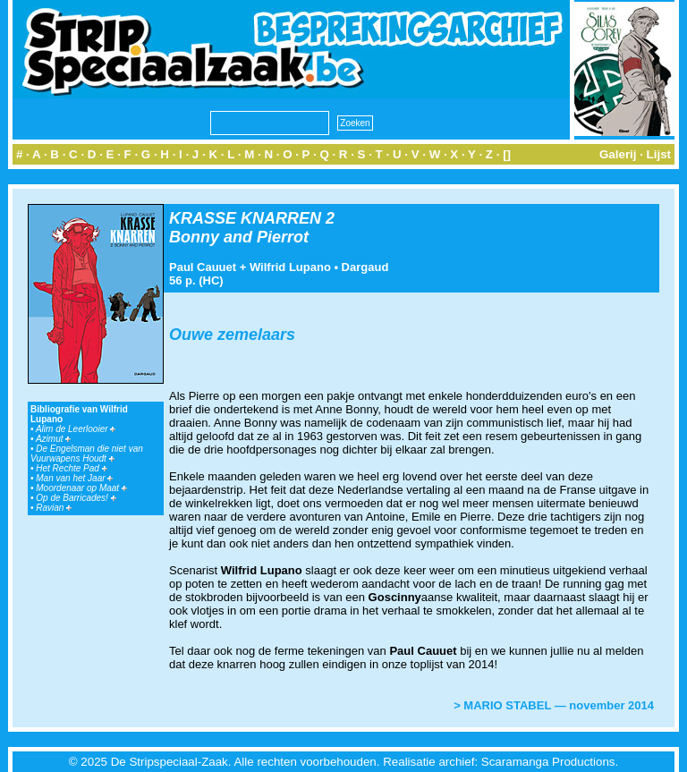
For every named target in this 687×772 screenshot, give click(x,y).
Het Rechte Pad (71, 468)
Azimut (53, 439)
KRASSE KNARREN (245, 218)
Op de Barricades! (75, 498)
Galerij (618, 154)
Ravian (54, 508)
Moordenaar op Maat (81, 488)
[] (507, 154)
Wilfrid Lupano (290, 267)
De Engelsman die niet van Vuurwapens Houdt (86, 453)
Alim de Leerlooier (75, 429)
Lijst (659, 154)
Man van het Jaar (74, 478)
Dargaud (365, 267)
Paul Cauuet (202, 267)
